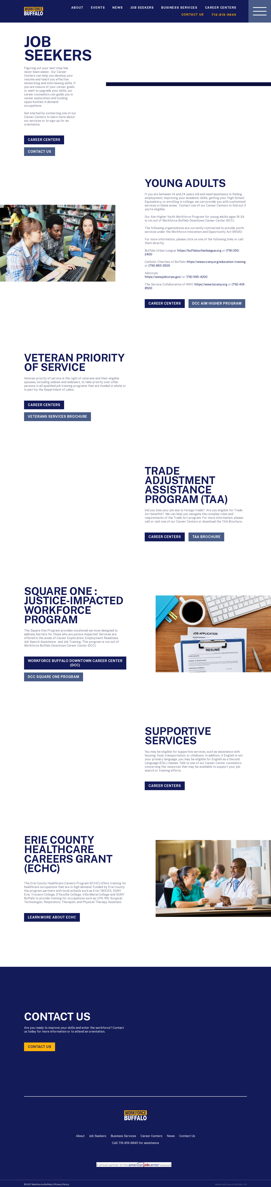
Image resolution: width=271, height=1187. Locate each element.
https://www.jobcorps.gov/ (163, 277)
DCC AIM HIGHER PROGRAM (217, 303)
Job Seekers (142, 7)
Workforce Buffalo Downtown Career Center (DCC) (75, 663)
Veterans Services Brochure (57, 416)
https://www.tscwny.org (210, 284)
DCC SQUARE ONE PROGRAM (53, 677)
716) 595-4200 (197, 277)
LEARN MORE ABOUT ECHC (52, 917)
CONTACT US (39, 152)
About (77, 7)
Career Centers (220, 7)
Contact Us (192, 14)
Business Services (179, 7)
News (117, 7)
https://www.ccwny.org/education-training (216, 262)
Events (98, 7)
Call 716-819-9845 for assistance (135, 1143)
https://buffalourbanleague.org (199, 250)
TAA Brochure (206, 537)
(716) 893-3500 (159, 265)
